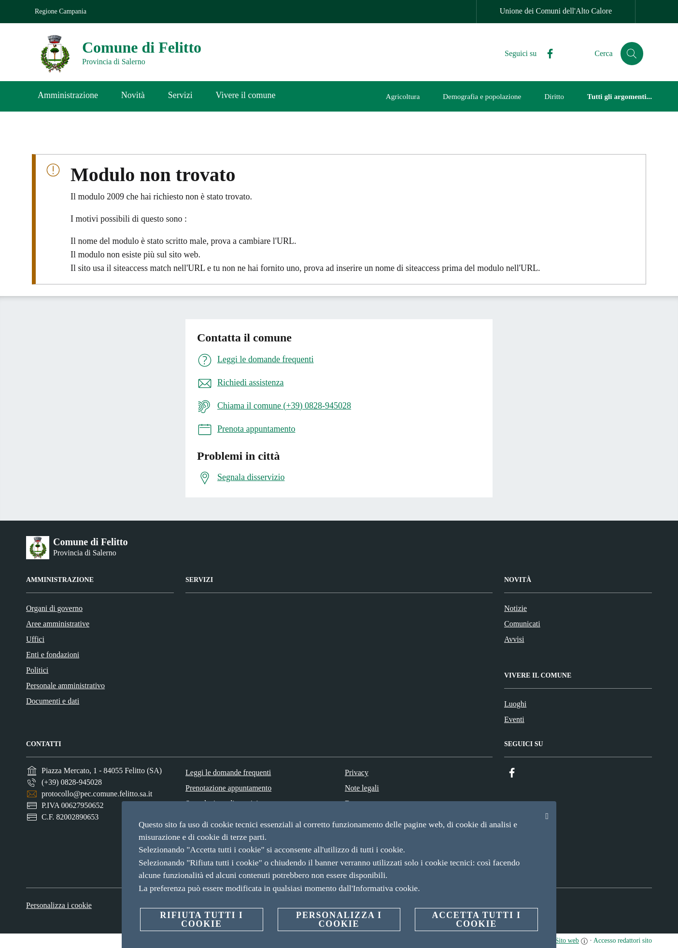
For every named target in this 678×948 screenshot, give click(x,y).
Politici (37, 670)
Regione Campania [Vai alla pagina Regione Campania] (60, 11)
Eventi (514, 719)
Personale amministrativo (65, 685)
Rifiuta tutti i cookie (201, 919)
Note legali (362, 788)
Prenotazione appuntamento (228, 788)
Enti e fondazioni (52, 655)
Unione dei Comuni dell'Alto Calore (556, 11)
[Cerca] (631, 53)
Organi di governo (54, 608)
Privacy (356, 772)
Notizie (515, 608)
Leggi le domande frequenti (228, 772)
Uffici (35, 639)
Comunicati (522, 624)
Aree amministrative (57, 624)
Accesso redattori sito (622, 940)
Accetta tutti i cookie (476, 919)
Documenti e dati (52, 701)
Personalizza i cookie (59, 905)
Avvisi (514, 639)
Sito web (567, 940)
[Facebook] (546, 54)
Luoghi (515, 704)
